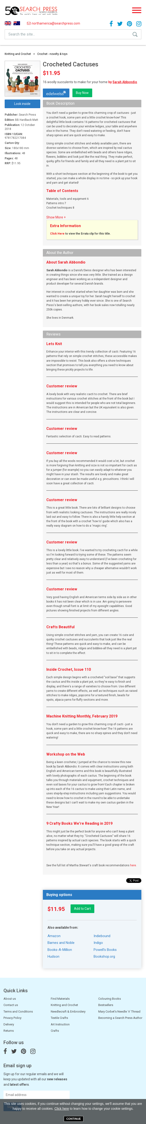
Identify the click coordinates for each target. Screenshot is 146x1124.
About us (9, 998)
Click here (61, 1108)
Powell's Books (105, 950)
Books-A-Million (60, 950)
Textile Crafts (59, 1018)
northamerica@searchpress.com (53, 23)
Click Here (57, 233)
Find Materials (60, 998)
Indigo (98, 943)
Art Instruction (60, 1024)
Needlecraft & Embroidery (68, 1011)
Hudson (53, 956)
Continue (73, 1118)
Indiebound (102, 936)
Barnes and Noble (61, 943)
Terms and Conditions (18, 1011)
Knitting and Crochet (18, 54)
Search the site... (21, 34)
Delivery (8, 1024)
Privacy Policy (12, 1018)
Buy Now (82, 93)
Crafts (55, 1030)
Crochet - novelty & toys (52, 54)
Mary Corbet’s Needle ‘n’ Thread (119, 1011)
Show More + (56, 217)
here (133, 865)
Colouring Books (109, 998)
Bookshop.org (104, 956)
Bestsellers (105, 1005)
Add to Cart (82, 908)
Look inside (22, 104)
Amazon (54, 936)
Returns (8, 1030)
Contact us (10, 1005)
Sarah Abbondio (124, 82)
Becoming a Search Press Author (120, 1018)
